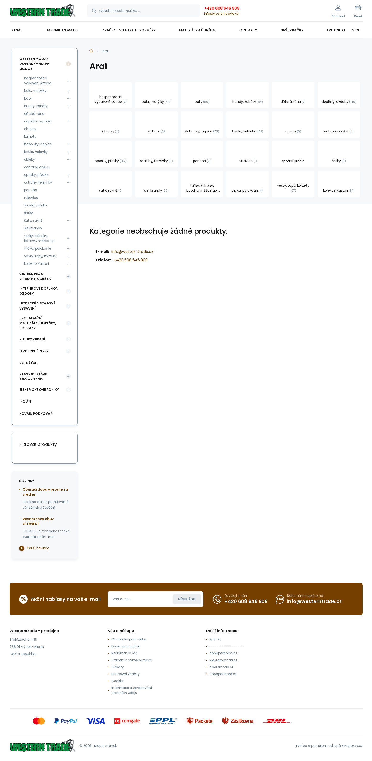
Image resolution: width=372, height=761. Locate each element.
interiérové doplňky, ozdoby (38, 291)
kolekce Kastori (36, 263)
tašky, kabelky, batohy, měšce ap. (39, 238)
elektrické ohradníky (39, 389)
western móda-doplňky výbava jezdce (34, 63)
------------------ (227, 646)
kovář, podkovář (35, 413)
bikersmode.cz (222, 667)
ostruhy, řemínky (38, 182)
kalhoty (30, 136)
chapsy (30, 128)
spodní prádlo (35, 205)
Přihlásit (187, 599)
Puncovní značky (125, 674)
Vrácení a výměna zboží (131, 660)
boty (28, 98)
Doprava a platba (125, 646)
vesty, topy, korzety (40, 256)
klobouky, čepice (38, 144)
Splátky (215, 639)
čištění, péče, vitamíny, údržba (35, 276)
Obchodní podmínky (128, 639)
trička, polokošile (37, 248)
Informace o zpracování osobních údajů (131, 690)
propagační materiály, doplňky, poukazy (37, 323)
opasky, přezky (36, 174)
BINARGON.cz (352, 745)
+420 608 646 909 (221, 8)
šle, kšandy (33, 228)
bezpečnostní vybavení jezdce (37, 80)
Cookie (117, 680)
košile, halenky (36, 151)
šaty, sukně (33, 220)
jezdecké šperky (34, 351)
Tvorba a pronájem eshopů (318, 745)
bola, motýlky (35, 90)
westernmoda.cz (223, 660)
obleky (29, 159)
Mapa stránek (105, 745)
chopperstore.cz (223, 674)
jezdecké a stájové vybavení (37, 306)
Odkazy (117, 667)
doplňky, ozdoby (37, 121)
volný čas (28, 363)
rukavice (31, 197)
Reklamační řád (124, 653)
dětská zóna (34, 113)
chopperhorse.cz (223, 653)
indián (25, 401)
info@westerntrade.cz (221, 13)
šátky (28, 212)
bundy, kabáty (36, 106)
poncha (30, 190)
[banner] (42, 11)
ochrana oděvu (37, 167)
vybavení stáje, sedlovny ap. (33, 376)
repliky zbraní (32, 339)
